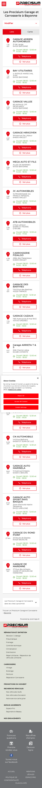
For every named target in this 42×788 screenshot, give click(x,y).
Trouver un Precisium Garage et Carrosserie (20, 610)
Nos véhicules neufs (14, 692)
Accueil (11, 771)
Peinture (9, 674)
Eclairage (9, 671)
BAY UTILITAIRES (22, 71)
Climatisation (11, 649)
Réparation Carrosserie (15, 677)
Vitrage (9, 668)
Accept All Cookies (21, 401)
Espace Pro (10, 708)
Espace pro (31, 777)
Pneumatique (11, 639)
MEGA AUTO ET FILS (24, 162)
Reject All (21, 396)
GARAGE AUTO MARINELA (21, 467)
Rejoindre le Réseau (14, 712)
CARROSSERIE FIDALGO (21, 254)
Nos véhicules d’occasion (16, 695)
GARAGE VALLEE (22, 102)
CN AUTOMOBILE (23, 437)
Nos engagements (12, 718)
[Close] (37, 378)
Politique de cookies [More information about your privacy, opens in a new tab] (14, 389)
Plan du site (21, 783)
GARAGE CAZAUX (23, 316)
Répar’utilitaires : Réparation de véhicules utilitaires (18, 657)
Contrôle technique (13, 645)
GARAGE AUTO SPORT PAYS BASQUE (21, 499)
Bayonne (7, 613)
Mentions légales (30, 773)
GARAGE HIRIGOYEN (24, 133)
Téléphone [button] (24, 56)
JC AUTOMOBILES (23, 191)
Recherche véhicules (14, 688)
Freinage (9, 642)
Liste (12, 32)
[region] (21, 394)
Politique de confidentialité (11, 779)
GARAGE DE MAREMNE (20, 565)
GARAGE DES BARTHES (20, 285)
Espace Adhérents (12, 705)
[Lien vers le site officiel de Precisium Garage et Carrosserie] (28, 4)
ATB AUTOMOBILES (24, 222)
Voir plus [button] (24, 62)
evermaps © (34, 619)
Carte (30, 32)
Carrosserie (10, 664)
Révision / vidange (13, 636)
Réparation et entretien (15, 632)
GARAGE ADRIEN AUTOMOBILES (23, 40)
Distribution (11, 652)
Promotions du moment (15, 684)
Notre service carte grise (15, 698)
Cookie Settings (21, 407)
